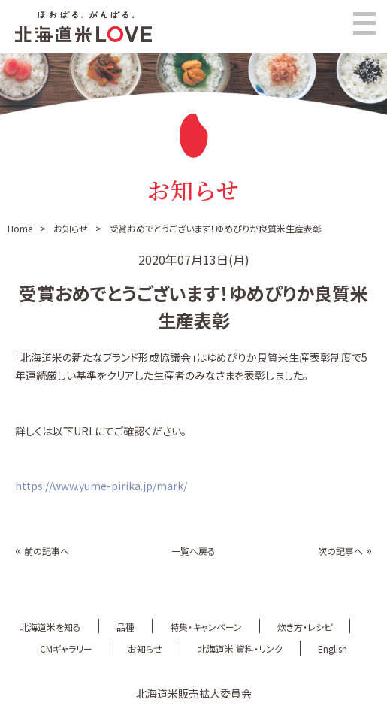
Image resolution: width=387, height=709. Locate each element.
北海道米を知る (50, 626)
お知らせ (70, 228)
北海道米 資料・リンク (240, 648)
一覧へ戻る (193, 550)
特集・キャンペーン (206, 626)
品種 (125, 626)
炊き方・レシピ (304, 626)
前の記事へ (46, 550)
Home (20, 228)
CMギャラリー (66, 648)
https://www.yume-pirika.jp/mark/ (101, 485)
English (332, 648)
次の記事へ (340, 550)
